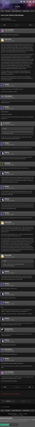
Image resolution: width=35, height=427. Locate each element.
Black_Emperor (8, 96)
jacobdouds (7, 163)
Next (30, 25)
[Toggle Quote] (3, 128)
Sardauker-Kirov (9, 329)
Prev (4, 25)
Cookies (25, 413)
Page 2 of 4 (17, 25)
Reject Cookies (13, 424)
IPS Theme (10, 413)
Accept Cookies (5, 424)
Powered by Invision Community (17, 415)
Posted (9, 31)
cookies (8, 419)
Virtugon (7, 84)
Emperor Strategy (12, 20)
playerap (7, 152)
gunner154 (7, 123)
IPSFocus (15, 413)
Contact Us (21, 413)
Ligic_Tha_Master (9, 30)
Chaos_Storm (8, 39)
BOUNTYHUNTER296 (6, 18)
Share (8, 401)
